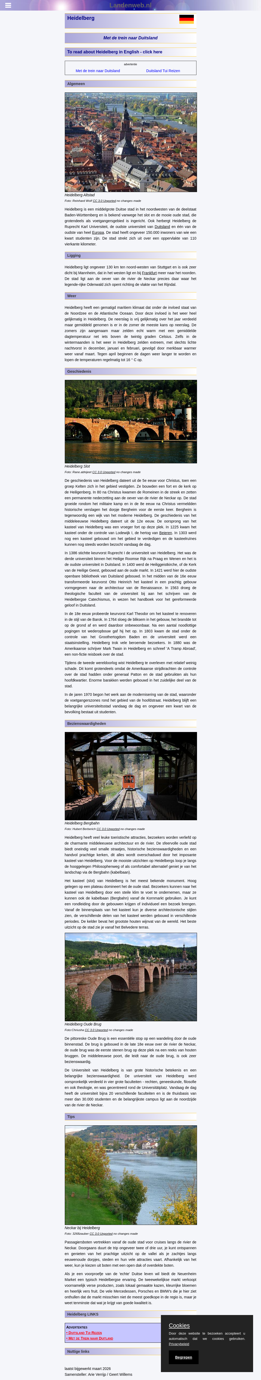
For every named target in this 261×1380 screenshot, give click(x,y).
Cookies (179, 1325)
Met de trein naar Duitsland (130, 38)
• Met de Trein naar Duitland (89, 1338)
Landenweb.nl (130, 5)
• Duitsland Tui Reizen (84, 1333)
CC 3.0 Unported (104, 200)
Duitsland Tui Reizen (163, 71)
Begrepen (183, 1357)
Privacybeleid (179, 1344)
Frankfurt (149, 273)
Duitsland (162, 227)
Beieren (165, 533)
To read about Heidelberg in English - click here (114, 52)
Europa (98, 232)
